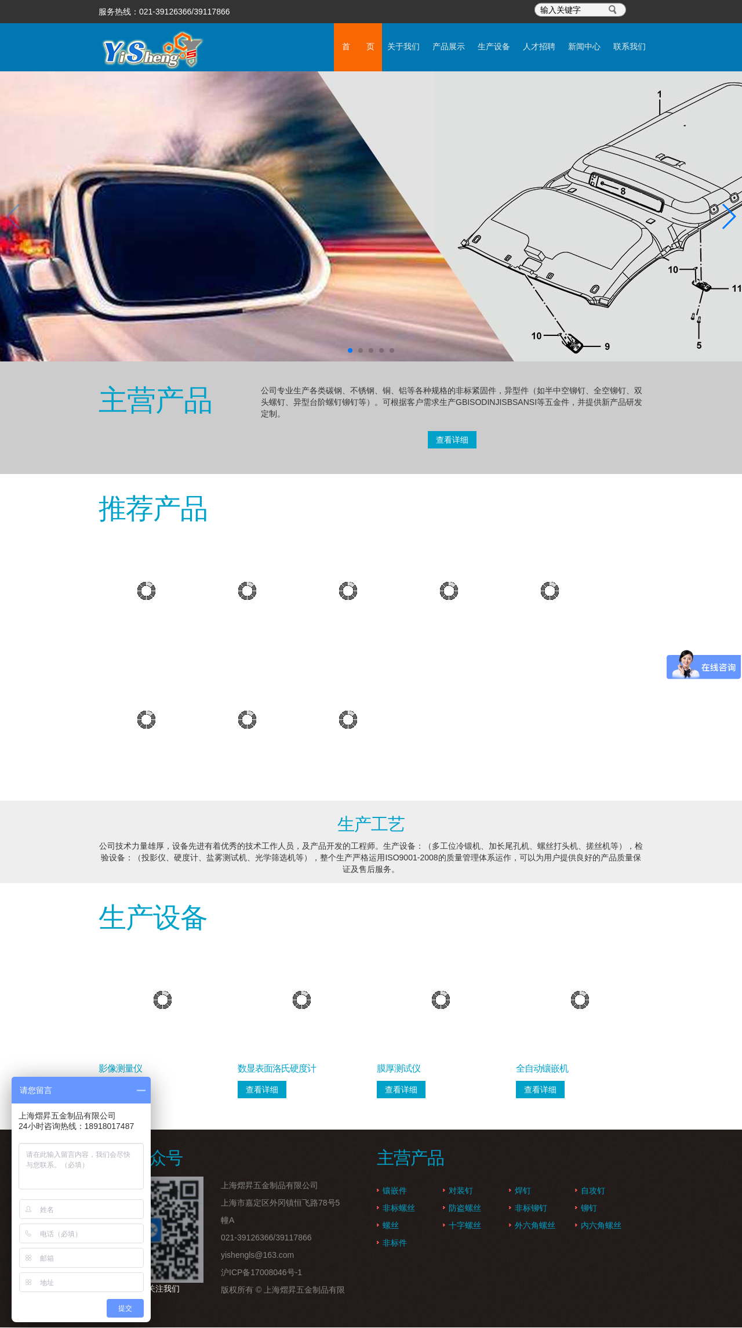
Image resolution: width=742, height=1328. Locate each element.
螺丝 (391, 1226)
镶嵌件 (395, 1191)
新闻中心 (552, 46)
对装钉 (461, 1191)
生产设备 (429, 46)
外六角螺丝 (535, 1226)
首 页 (244, 46)
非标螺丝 (399, 1208)
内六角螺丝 (601, 1226)
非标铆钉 (531, 1208)
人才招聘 (490, 46)
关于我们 (306, 46)
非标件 (395, 1243)
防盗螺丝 (465, 1208)
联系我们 (613, 46)
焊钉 (523, 1191)
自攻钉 (593, 1191)
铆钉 (589, 1208)
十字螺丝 (465, 1226)
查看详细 (452, 440)
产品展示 (367, 46)
